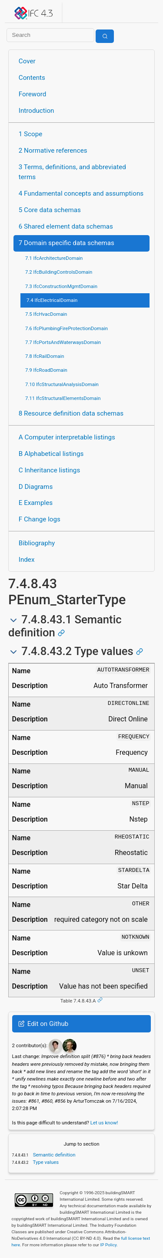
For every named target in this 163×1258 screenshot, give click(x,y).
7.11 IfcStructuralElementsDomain (63, 398)
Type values (45, 1162)
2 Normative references (53, 150)
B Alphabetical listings (51, 454)
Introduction (36, 111)
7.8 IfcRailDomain (44, 356)
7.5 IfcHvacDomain (46, 314)
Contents (32, 78)
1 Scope (31, 134)
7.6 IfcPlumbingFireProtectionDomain (66, 328)
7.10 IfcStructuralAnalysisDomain (62, 384)
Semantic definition (54, 1155)
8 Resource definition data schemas (71, 413)
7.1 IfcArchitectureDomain (54, 258)
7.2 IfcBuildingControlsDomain (58, 272)
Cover (27, 61)
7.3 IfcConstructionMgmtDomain (61, 286)
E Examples (36, 503)
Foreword (33, 94)
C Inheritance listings (49, 470)
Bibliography (37, 543)
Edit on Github (43, 1024)
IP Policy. (108, 1244)
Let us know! (104, 1123)
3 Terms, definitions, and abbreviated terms (72, 172)
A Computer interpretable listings (67, 437)
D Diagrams (36, 487)
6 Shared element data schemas (66, 226)
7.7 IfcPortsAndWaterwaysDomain (63, 342)
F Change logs (39, 519)
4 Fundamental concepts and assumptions (81, 193)
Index (27, 559)
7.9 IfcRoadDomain (46, 370)
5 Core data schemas (50, 210)
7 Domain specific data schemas (66, 243)
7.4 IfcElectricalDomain (52, 300)
